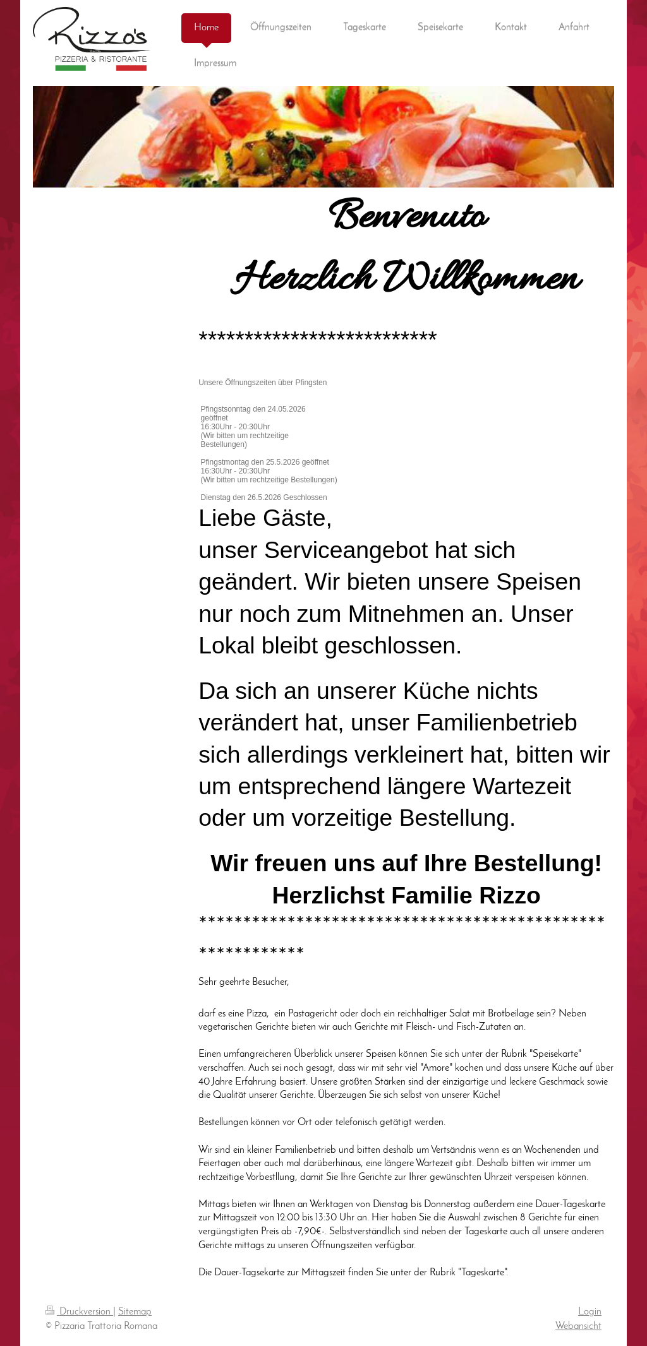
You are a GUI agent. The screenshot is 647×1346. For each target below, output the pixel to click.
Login (590, 1312)
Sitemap (135, 1312)
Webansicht (578, 1326)
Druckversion (79, 1312)
